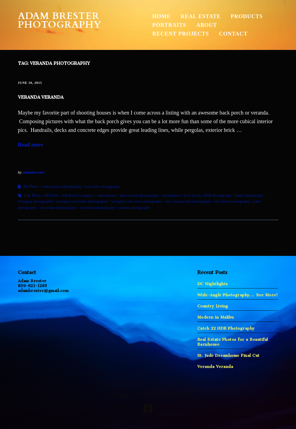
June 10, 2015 (30, 83)
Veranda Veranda (40, 96)
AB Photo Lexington (78, 195)
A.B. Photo (32, 195)
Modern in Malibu (215, 316)
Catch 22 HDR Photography (226, 327)
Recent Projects (180, 34)
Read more (30, 145)
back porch (192, 195)
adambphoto (171, 195)
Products (247, 16)
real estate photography (102, 187)
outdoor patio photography (61, 187)
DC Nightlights (212, 283)
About (206, 25)
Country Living (212, 305)
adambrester (33, 172)
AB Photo (30, 187)
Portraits (169, 25)
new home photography (232, 201)
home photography (249, 195)
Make (123, 394)
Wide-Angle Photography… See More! (237, 294)
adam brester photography (139, 195)
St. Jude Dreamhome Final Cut (228, 354)
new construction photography (188, 201)
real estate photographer (58, 208)
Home (161, 16)
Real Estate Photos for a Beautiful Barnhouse (232, 340)
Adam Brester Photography (59, 20)
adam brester (106, 195)
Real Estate (201, 16)
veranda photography (134, 208)
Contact (233, 34)
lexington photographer (35, 201)
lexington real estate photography (136, 201)
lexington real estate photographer (82, 201)
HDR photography (218, 195)
